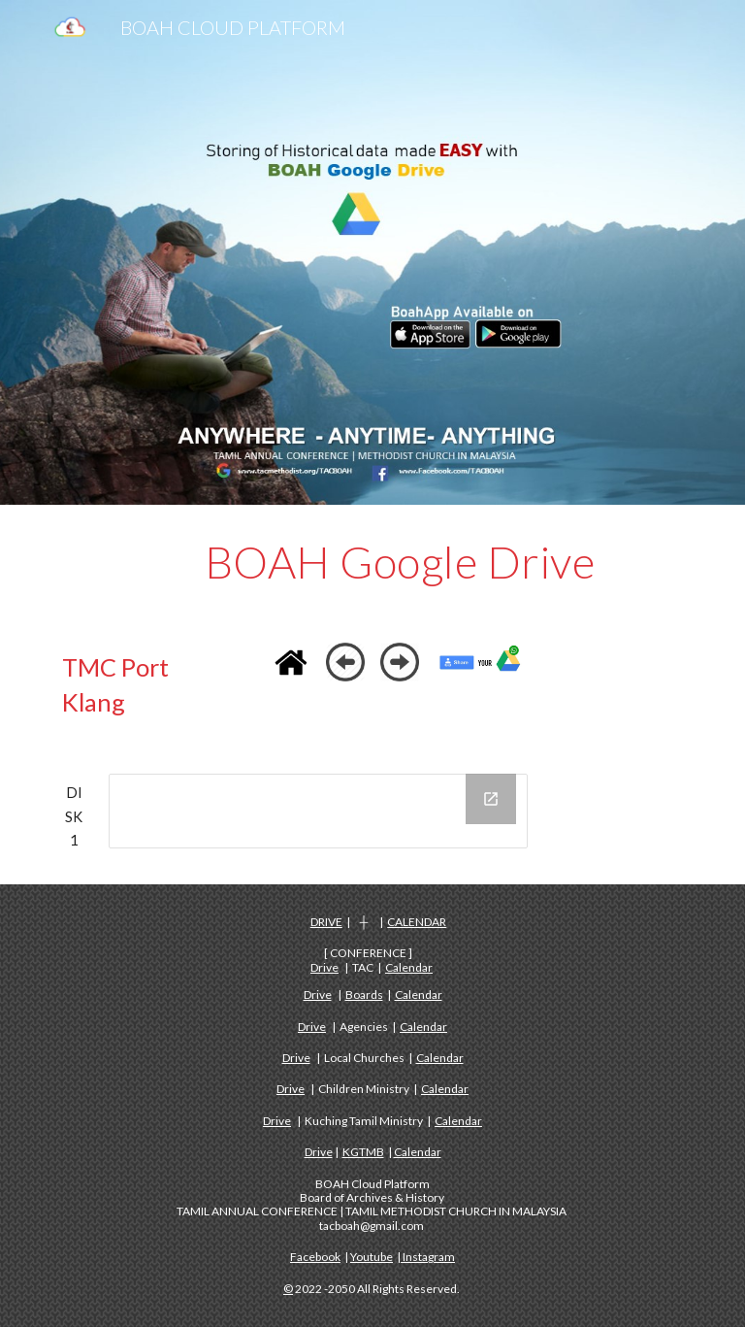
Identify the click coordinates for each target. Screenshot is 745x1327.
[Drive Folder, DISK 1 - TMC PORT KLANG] (318, 811)
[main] (399, 562)
